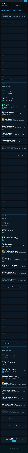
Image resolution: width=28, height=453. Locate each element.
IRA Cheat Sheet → (9, 10)
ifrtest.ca (20, 451)
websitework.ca (13, 451)
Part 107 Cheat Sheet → (19, 10)
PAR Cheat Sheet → (4, 10)
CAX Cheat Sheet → (14, 10)
